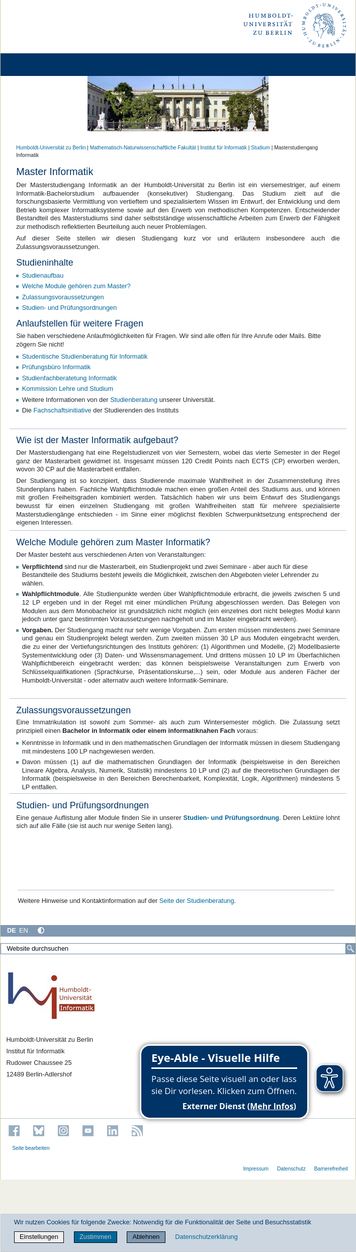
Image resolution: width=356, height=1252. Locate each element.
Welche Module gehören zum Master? (76, 286)
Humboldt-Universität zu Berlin (50, 147)
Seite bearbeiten (31, 1148)
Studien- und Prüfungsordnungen (69, 307)
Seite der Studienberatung (196, 900)
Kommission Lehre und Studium (67, 388)
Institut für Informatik (223, 147)
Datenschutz (291, 1169)
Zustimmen (95, 1236)
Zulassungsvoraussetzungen (63, 297)
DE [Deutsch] (11, 930)
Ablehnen (145, 1236)
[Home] (36, 64)
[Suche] (350, 948)
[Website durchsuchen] (178, 948)
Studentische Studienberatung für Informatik (85, 356)
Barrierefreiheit (331, 1169)
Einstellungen (39, 1236)
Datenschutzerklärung (206, 1236)
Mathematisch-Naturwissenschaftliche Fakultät (143, 147)
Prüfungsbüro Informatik (56, 367)
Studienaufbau (43, 275)
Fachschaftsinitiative (62, 410)
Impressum (256, 1169)
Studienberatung (134, 399)
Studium (260, 147)
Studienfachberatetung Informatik (69, 378)
